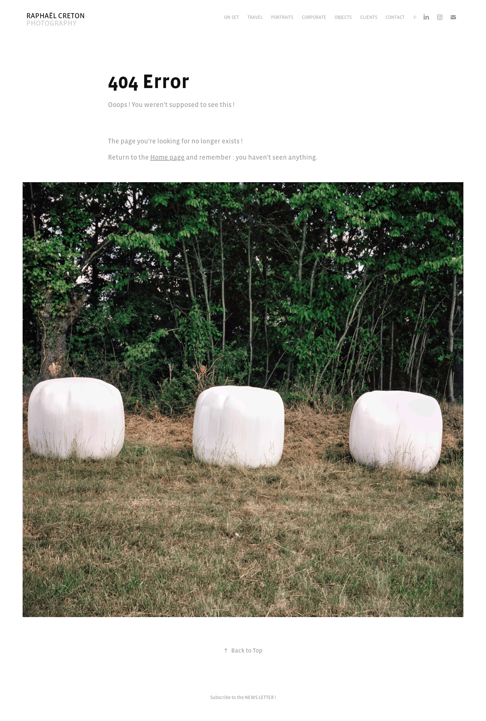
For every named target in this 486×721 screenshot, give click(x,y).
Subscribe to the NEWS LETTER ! (243, 697)
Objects (343, 17)
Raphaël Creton (55, 15)
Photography (51, 23)
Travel (255, 17)
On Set (231, 17)
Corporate (314, 17)
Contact (395, 17)
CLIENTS (368, 17)
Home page (167, 157)
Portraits (282, 17)
